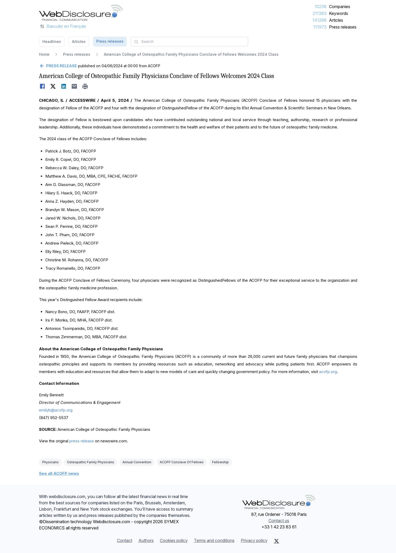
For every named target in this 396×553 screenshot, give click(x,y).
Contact (124, 540)
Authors (146, 540)
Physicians (50, 462)
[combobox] (189, 41)
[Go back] (58, 66)
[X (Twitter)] (276, 541)
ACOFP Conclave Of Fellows (182, 462)
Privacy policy (254, 540)
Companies (339, 6)
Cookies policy (174, 540)
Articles (336, 20)
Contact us (279, 520)
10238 (321, 6)
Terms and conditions (214, 540)
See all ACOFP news (59, 473)
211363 (320, 13)
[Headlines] (81, 12)
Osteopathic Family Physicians (90, 462)
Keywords (338, 13)
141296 (320, 20)
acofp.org (328, 371)
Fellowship (220, 462)
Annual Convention (136, 462)
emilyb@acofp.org (55, 410)
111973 (320, 27)
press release (81, 440)
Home (44, 54)
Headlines (51, 41)
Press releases (342, 27)
